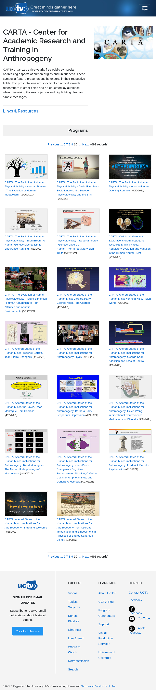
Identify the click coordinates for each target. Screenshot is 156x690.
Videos (72, 593)
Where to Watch (74, 649)
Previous (53, 144)
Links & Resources (21, 111)
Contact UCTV (138, 592)
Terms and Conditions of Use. (98, 686)
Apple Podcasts (137, 630)
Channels (74, 629)
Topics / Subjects (74, 604)
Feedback (135, 600)
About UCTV (106, 593)
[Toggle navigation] (144, 8)
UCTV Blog (106, 601)
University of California (106, 655)
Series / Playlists (73, 618)
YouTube (144, 618)
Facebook (135, 613)
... (61, 144)
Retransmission (78, 661)
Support (103, 624)
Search (73, 669)
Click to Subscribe (28, 631)
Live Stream (76, 638)
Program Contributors (106, 612)
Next (85, 144)
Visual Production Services (105, 638)
